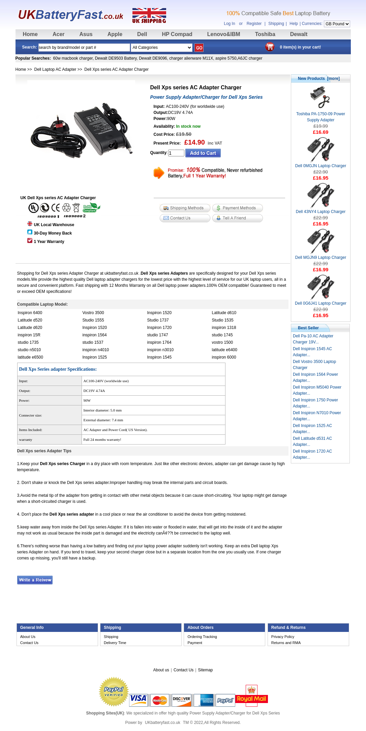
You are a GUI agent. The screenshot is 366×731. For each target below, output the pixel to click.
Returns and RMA (286, 643)
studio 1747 (157, 335)
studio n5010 (29, 349)
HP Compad (177, 34)
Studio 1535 (223, 320)
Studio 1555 (93, 320)
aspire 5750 (226, 58)
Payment (194, 643)
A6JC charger (250, 58)
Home (30, 34)
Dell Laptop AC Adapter (55, 69)
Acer (59, 34)
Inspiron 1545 (159, 357)
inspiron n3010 (160, 349)
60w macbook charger (73, 58)
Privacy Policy (282, 637)
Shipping (276, 23)
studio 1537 (93, 342)
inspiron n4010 (96, 349)
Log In (229, 23)
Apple (115, 34)
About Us (27, 637)
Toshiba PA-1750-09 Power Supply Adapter (320, 114)
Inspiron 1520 (159, 312)
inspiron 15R (29, 335)
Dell (142, 34)
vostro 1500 (222, 342)
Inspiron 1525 (95, 357)
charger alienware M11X (191, 58)
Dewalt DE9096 (153, 58)
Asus (86, 34)
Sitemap (205, 670)
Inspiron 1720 (159, 327)
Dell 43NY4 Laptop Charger (320, 209)
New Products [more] (319, 78)
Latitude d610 (224, 312)
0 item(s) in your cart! (300, 47)
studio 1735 (28, 342)
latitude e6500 (30, 357)
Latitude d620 (30, 327)
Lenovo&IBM (223, 34)
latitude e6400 (224, 349)
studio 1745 (222, 335)
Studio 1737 (158, 320)
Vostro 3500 (93, 312)
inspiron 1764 (159, 342)
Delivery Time (115, 643)
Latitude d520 (30, 320)
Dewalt (299, 34)
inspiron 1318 (224, 327)
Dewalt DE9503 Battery (116, 58)
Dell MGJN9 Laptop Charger (320, 255)
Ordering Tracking (202, 637)
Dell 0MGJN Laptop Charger (320, 163)
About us (161, 670)
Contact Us (29, 643)
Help (293, 23)
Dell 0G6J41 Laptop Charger (320, 301)
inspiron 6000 (224, 357)
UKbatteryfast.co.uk (162, 722)
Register (254, 23)
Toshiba (265, 34)
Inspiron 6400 (30, 312)
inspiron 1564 (95, 335)
